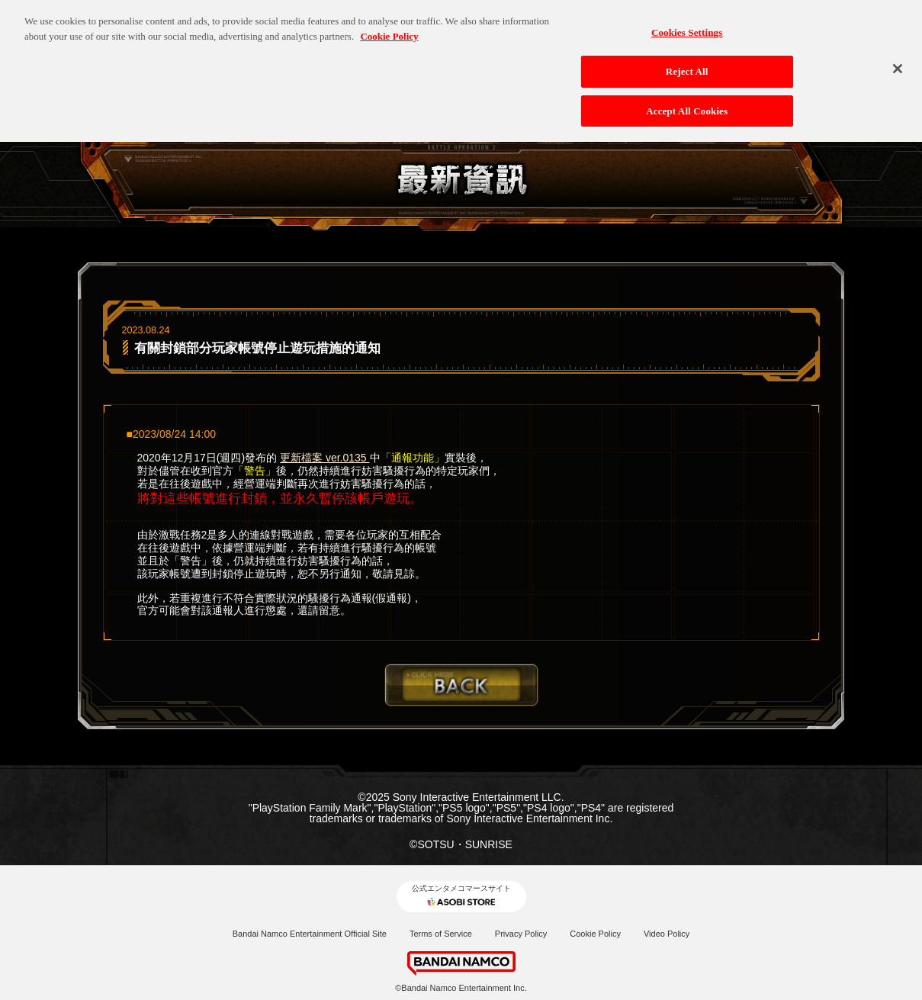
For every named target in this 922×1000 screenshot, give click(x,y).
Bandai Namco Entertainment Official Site (310, 933)
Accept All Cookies (687, 104)
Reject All (687, 64)
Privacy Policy (521, 933)
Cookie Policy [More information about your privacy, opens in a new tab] (389, 29)
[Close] (897, 62)
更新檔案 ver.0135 (325, 458)
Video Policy (666, 933)
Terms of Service (441, 933)
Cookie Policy (595, 933)
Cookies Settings (686, 26)
